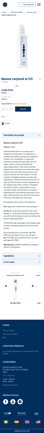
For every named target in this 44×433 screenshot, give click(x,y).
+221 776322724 (9, 376)
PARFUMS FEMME (17, 12)
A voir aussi (9, 262)
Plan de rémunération (10, 334)
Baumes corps (32, 12)
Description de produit (14, 135)
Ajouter (23, 109)
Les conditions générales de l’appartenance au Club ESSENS (20, 352)
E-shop (4, 12)
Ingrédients (9, 256)
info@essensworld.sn (10, 385)
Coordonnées (9, 362)
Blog (4, 338)
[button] (37, 287)
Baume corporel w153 (9, 15)
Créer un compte (8, 330)
